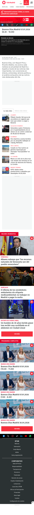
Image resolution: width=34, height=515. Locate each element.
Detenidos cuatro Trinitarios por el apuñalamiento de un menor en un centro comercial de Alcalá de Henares (5, 128)
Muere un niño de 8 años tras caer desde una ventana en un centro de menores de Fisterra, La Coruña (5, 159)
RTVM (17, 441)
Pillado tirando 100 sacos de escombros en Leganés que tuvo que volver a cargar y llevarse (5, 118)
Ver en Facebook (3, 436)
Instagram (12, 25)
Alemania (14, 136)
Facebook (2, 25)
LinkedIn (21, 25)
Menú (31, 2)
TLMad (12, 7)
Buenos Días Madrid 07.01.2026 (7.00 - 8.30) (17, 381)
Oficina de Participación (17, 489)
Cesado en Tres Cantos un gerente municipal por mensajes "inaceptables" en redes (5, 148)
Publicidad (17, 475)
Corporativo (17, 461)
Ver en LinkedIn (21, 436)
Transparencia (17, 469)
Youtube (26, 25)
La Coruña (14, 156)
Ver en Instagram (12, 436)
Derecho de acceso (17, 478)
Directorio (17, 472)
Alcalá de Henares (17, 126)
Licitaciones (17, 483)
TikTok (17, 25)
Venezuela (4, 257)
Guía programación (17, 455)
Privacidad (17, 492)
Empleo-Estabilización (17, 481)
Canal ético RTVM (17, 486)
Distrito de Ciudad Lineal (10, 320)
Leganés (13, 115)
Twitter (7, 25)
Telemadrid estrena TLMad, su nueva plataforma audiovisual (15, 13)
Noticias (5, 7)
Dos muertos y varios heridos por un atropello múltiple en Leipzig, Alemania (5, 139)
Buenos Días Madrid (8, 364)
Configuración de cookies (17, 501)
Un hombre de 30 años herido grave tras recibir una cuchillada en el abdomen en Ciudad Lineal (17, 309)
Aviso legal (17, 495)
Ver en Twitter (8, 436)
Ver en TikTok (17, 436)
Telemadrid (17, 446)
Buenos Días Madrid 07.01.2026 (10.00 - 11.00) (17, 352)
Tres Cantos (15, 145)
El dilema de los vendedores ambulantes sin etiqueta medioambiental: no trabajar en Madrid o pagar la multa (17, 276)
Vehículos (4, 287)
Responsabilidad (17, 466)
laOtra (17, 452)
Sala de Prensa (17, 463)
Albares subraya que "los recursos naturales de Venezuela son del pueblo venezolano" (17, 245)
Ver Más (17, 334)
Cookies (17, 498)
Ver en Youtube (26, 436)
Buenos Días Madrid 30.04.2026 (17, 409)
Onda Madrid (20, 7)
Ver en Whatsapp (30, 436)
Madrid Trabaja (16, 167)
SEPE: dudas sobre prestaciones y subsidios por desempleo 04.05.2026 (5, 170)
